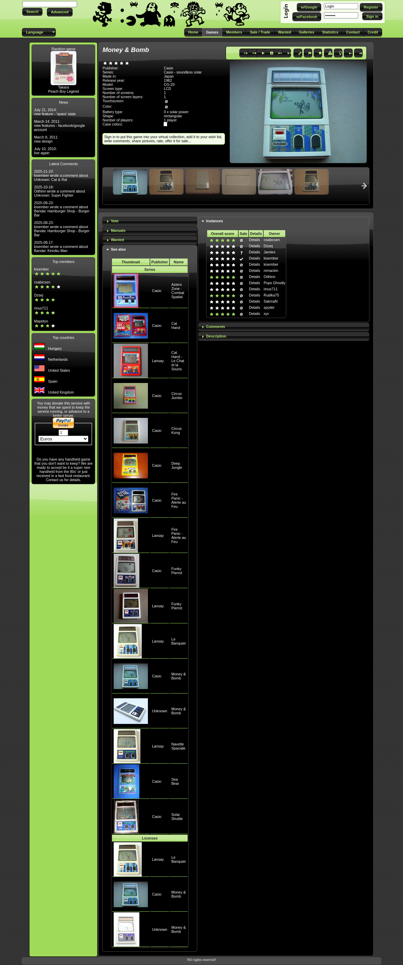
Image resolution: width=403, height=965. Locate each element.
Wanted (117, 240)
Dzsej (38, 295)
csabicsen (42, 282)
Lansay (158, 361)
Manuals (118, 230)
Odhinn (269, 277)
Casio (156, 291)
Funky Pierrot (177, 571)
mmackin (271, 270)
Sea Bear (175, 781)
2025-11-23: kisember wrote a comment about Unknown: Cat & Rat (61, 175)
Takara (63, 87)
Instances (214, 221)
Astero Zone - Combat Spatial (178, 290)
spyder (269, 307)
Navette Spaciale (179, 746)
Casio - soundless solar (183, 72)
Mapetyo (41, 321)
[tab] (149, 221)
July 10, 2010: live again (45, 151)
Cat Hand (176, 325)
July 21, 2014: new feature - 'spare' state (55, 112)
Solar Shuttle (177, 816)
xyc (266, 314)
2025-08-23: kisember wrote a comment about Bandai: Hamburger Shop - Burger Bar (61, 209)
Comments (215, 327)
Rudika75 (271, 295)
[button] (32, 12)
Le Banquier (179, 641)
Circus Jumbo (177, 396)
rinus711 (41, 308)
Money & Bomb (179, 676)
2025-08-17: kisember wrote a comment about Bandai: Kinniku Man (61, 246)
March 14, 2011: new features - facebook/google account (59, 125)
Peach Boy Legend (63, 91)
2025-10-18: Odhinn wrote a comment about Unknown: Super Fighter (59, 191)
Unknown (159, 711)
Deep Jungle (177, 465)
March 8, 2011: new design (46, 139)
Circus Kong (177, 430)
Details (254, 240)
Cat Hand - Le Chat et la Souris (178, 361)
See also (118, 249)
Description (216, 336)
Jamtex (269, 252)
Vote (114, 221)
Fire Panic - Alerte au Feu (179, 500)
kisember (41, 269)
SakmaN (271, 301)
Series (149, 269)
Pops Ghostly (274, 283)
